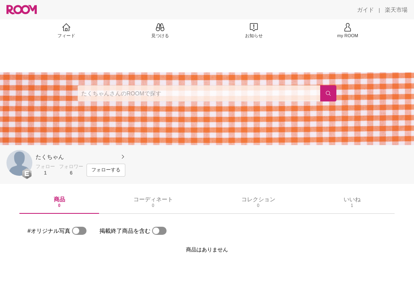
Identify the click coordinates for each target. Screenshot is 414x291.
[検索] (328, 93)
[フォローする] (106, 170)
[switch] (79, 231)
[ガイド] (365, 9)
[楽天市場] (396, 9)
